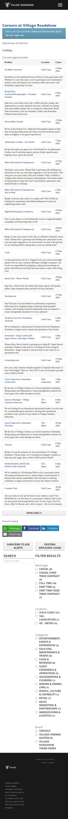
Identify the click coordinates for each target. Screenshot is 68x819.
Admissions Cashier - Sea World (19, 142)
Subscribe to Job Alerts (18, 546)
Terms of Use (41, 759)
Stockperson (10, 296)
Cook (7, 252)
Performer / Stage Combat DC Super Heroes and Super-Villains (20, 337)
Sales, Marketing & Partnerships (50, 705)
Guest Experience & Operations (48, 670)
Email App (15, 534)
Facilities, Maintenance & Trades (49, 652)
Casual (45, 569)
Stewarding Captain (14, 121)
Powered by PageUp (10, 521)
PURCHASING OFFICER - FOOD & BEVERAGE (18, 465)
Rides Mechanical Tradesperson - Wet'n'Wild (20, 191)
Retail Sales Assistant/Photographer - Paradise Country (20, 94)
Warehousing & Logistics (49, 714)
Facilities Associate (13, 70)
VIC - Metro (48, 623)
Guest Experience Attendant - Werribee (18, 424)
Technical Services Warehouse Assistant (18, 319)
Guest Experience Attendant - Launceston (18, 380)
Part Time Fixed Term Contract (49, 594)
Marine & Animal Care (50, 685)
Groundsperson (12, 360)
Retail (45, 698)
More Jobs (34, 512)
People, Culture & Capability (50, 692)
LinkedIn (53, 528)
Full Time (47, 583)
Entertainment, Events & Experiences (50, 642)
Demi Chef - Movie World (17, 278)
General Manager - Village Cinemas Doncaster (17, 401)
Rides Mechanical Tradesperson (19, 162)
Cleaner (8, 445)
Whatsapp (14, 528)
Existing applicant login (50, 546)
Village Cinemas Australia (50, 736)
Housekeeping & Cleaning (50, 678)
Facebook (34, 528)
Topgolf (45, 730)
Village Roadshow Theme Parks (47, 745)
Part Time (47, 587)
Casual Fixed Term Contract (49, 576)
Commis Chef (11, 488)
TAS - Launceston (49, 617)
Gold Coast (49, 612)
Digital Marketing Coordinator (19, 212)
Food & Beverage (47, 661)
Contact (51, 762)
